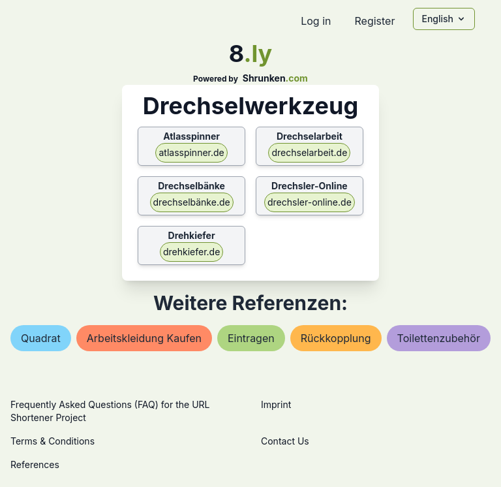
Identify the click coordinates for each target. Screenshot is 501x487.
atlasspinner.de (191, 152)
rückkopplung (336, 338)
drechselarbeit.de (309, 152)
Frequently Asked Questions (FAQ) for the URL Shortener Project (109, 411)
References (34, 464)
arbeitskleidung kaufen (144, 338)
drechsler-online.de (309, 202)
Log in (316, 20)
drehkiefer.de (191, 251)
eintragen (251, 338)
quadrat (41, 338)
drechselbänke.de (191, 202)
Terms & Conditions (52, 441)
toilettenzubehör (438, 338)
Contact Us (285, 441)
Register (374, 20)
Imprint (276, 404)
